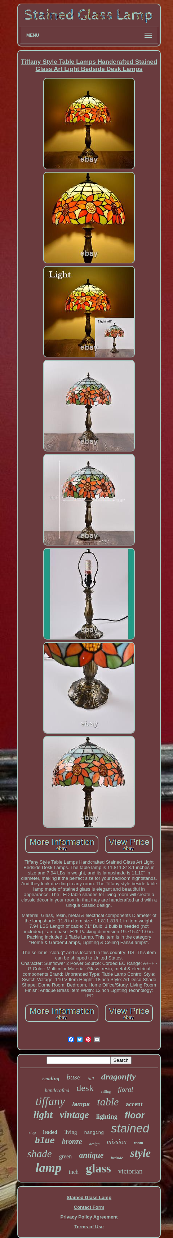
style (140, 1153)
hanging (94, 1132)
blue (45, 1141)
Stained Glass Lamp (89, 1197)
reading (50, 1078)
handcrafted (57, 1090)
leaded (50, 1132)
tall (91, 1078)
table (108, 1102)
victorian (130, 1171)
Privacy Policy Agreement (88, 1217)
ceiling (106, 1092)
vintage (74, 1114)
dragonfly (118, 1076)
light (43, 1114)
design (94, 1143)
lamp (49, 1168)
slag (32, 1132)
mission (117, 1141)
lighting (106, 1116)
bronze (72, 1141)
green (65, 1156)
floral (125, 1089)
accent (134, 1104)
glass (98, 1168)
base (74, 1077)
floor (135, 1115)
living (70, 1132)
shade (39, 1153)
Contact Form (89, 1207)
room (138, 1142)
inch (73, 1172)
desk (85, 1088)
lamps (81, 1104)
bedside (117, 1157)
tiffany (50, 1101)
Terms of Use (88, 1226)
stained (130, 1128)
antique (91, 1154)
